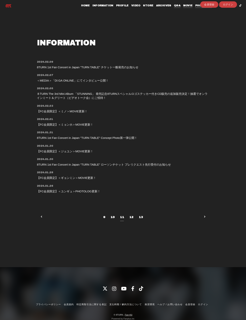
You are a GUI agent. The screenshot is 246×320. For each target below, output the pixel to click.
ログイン (228, 17)
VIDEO (130, 11)
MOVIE (183, 11)
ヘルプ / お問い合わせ (169, 304)
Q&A (172, 11)
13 (141, 226)
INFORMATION (97, 11)
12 (131, 226)
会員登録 (209, 17)
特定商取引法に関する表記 (91, 304)
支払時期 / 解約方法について (125, 304)
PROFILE (117, 11)
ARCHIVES (158, 11)
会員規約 (69, 304)
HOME (80, 11)
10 (113, 226)
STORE (143, 11)
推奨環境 (150, 304)
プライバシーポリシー (48, 304)
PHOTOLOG (198, 11)
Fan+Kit (128, 315)
